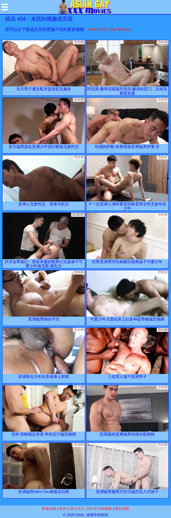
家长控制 (122, 509)
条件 (62, 509)
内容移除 (104, 509)
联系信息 (49, 509)
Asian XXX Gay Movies (108, 29)
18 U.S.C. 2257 (81, 509)
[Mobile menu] (5, 7)
